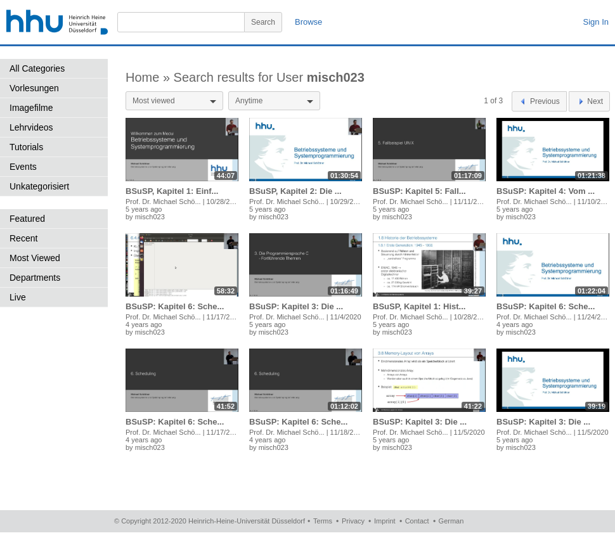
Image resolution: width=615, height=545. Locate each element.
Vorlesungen (34, 88)
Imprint (385, 521)
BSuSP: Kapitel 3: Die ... (296, 306)
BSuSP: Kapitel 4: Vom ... (545, 191)
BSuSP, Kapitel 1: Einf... (172, 191)
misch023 (150, 217)
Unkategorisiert (39, 186)
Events (23, 167)
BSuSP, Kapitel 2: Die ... (295, 191)
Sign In (596, 22)
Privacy (353, 521)
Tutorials (26, 147)
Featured (27, 219)
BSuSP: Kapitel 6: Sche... (175, 306)
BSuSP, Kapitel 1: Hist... (419, 306)
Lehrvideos (31, 127)
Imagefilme (31, 108)
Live (18, 297)
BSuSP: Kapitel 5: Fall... (419, 191)
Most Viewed (35, 258)
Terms (322, 521)
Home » (150, 77)
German (451, 521)
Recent (23, 238)
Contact (417, 521)
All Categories (37, 68)
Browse (308, 22)
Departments (35, 277)
